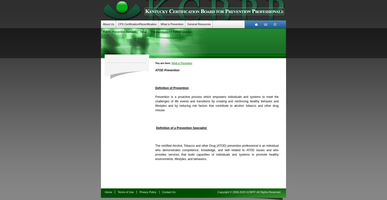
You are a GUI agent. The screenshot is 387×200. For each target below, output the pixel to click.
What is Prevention (172, 24)
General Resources (199, 24)
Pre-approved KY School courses (171, 31)
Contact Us (168, 192)
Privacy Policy (147, 192)
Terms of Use (126, 192)
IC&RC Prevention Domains (119, 31)
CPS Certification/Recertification (137, 24)
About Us (108, 24)
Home (108, 192)
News (143, 31)
